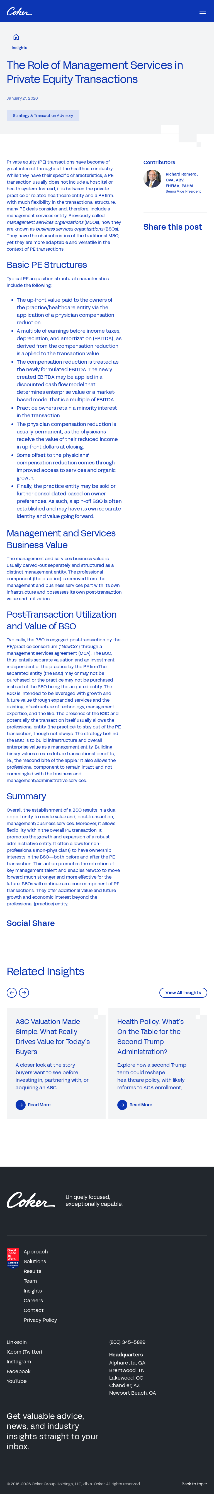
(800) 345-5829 (127, 1342)
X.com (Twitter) (24, 1352)
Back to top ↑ (194, 1484)
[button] (12, 993)
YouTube (17, 1381)
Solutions (35, 1261)
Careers (33, 1300)
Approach (36, 1251)
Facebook (19, 1371)
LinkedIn (17, 1342)
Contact (34, 1310)
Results (32, 1271)
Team (30, 1281)
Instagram (19, 1361)
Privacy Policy (40, 1320)
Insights (19, 48)
